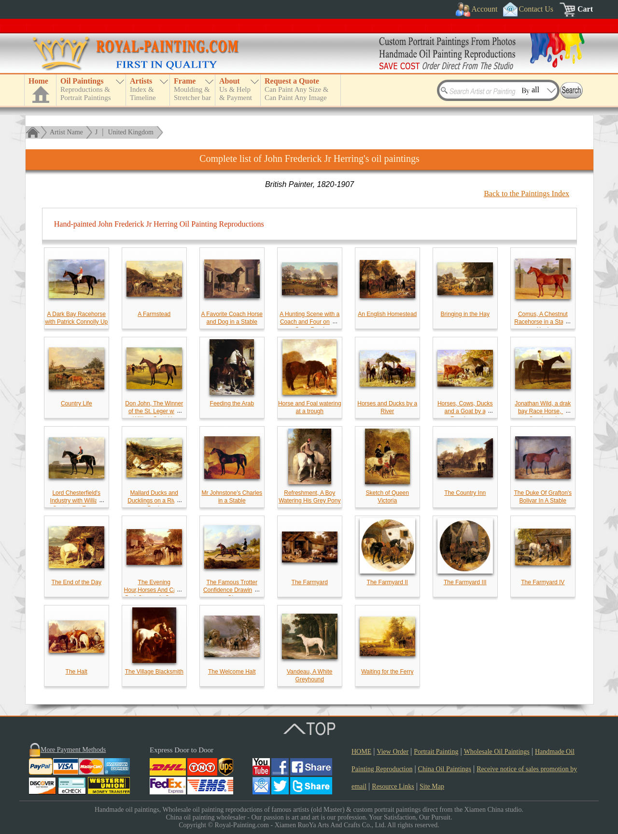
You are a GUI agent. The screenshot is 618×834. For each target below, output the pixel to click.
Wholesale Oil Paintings (497, 751)
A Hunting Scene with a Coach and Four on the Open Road (309, 322)
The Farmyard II (387, 582)
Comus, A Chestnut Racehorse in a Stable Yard (542, 322)
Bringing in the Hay (465, 314)
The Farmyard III (465, 582)
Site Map (432, 786)
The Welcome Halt (231, 671)
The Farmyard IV (542, 582)
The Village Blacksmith (154, 671)
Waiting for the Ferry (387, 671)
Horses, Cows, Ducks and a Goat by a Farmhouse (465, 411)
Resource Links (393, 786)
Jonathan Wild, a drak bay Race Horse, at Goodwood (543, 411)
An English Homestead (387, 314)
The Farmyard (310, 582)
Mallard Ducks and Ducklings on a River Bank (154, 500)
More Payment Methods (73, 749)
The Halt (76, 671)
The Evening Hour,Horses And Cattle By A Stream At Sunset (154, 590)
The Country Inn (465, 492)
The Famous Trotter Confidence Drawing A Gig (232, 590)
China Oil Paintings (444, 769)
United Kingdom (131, 132)
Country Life (76, 403)
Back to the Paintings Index (526, 193)
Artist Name (66, 132)
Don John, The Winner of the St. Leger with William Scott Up (154, 411)
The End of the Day (76, 582)
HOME (361, 751)
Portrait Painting (436, 751)
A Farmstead (154, 314)
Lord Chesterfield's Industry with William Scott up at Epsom (76, 500)
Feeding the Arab (232, 403)
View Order (392, 751)
